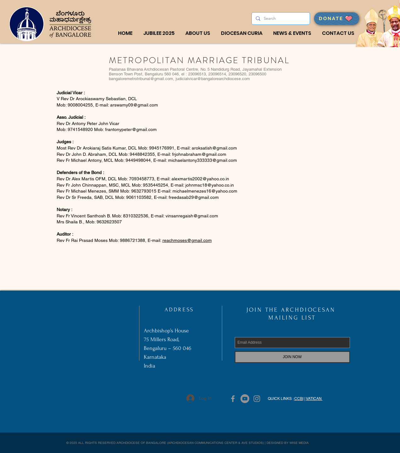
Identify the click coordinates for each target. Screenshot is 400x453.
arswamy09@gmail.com (134, 104)
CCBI (298, 398)
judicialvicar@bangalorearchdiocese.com (213, 78)
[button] (198, 33)
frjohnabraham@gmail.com (199, 154)
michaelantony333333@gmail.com (202, 160)
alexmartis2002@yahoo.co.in (200, 178)
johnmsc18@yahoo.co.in (209, 185)
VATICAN (314, 398)
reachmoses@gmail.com (187, 240)
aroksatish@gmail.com (214, 147)
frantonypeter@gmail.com (131, 129)
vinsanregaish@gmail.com (192, 215)
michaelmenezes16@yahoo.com (204, 191)
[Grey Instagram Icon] (256, 398)
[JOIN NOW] (292, 357)
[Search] (280, 19)
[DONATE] (336, 18)
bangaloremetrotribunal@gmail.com (141, 78)
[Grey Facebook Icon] (232, 398)
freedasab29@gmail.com (194, 197)
